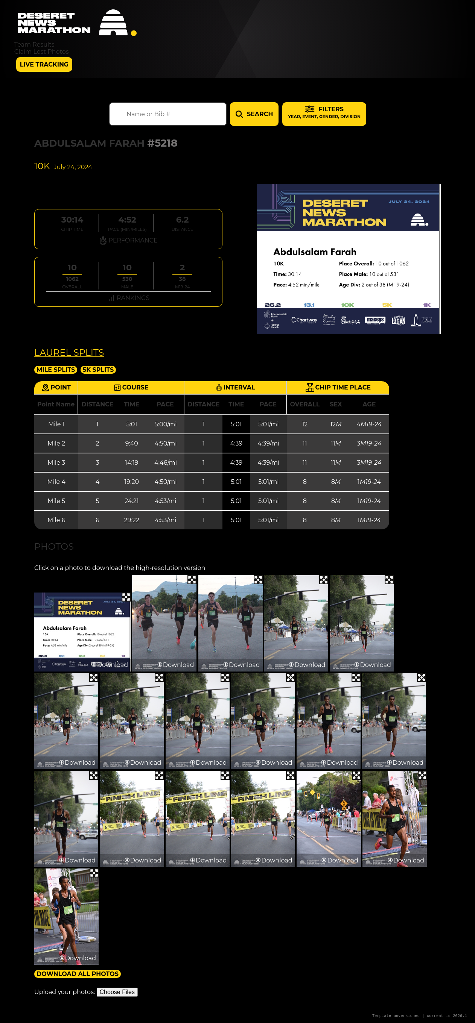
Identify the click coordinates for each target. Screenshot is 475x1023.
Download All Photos (78, 974)
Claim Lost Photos (41, 51)
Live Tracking (44, 64)
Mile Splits (56, 369)
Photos (54, 546)
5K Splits (98, 369)
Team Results (34, 44)
